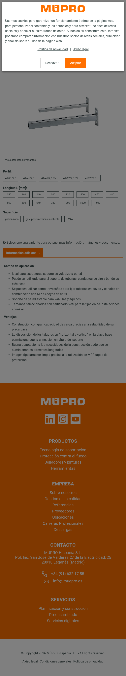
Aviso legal (81, 49)
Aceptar (75, 63)
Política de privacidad (53, 49)
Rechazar (51, 63)
